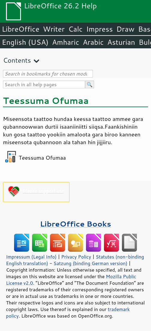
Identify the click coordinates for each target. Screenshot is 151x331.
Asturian (121, 42)
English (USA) (25, 42)
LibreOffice (20, 29)
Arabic (93, 42)
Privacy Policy (76, 256)
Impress (99, 29)
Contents (17, 60)
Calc (75, 29)
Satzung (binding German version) (91, 263)
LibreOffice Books (75, 223)
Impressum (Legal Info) (31, 256)
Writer (53, 29)
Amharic (65, 42)
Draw (125, 29)
